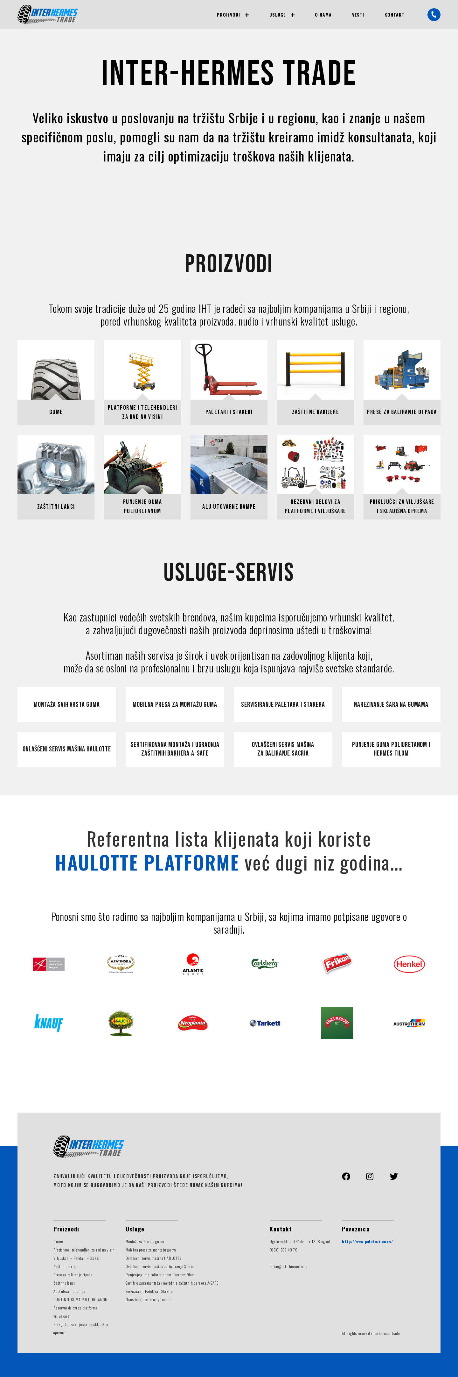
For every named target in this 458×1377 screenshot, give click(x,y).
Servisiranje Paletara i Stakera (149, 1291)
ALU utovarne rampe (69, 1291)
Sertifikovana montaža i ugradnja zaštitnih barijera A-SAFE (172, 1283)
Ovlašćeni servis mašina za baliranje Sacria (283, 749)
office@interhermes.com (289, 1266)
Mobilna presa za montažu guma (175, 704)
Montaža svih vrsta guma (67, 704)
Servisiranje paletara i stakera (283, 704)
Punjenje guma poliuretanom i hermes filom (391, 749)
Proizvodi (228, 14)
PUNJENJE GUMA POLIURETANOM (80, 1299)
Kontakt (395, 14)
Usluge (277, 14)
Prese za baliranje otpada (73, 1274)
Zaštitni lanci (64, 1283)
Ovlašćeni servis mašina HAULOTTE (153, 1258)
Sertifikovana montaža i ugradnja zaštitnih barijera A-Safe (175, 749)
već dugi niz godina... (229, 862)
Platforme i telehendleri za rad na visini (84, 1249)
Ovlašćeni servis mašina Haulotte (67, 749)
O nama (323, 14)
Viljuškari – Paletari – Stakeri (77, 1258)
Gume (58, 1241)
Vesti (358, 14)
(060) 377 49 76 (283, 1249)
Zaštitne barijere (66, 1266)
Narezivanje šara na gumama (391, 704)
